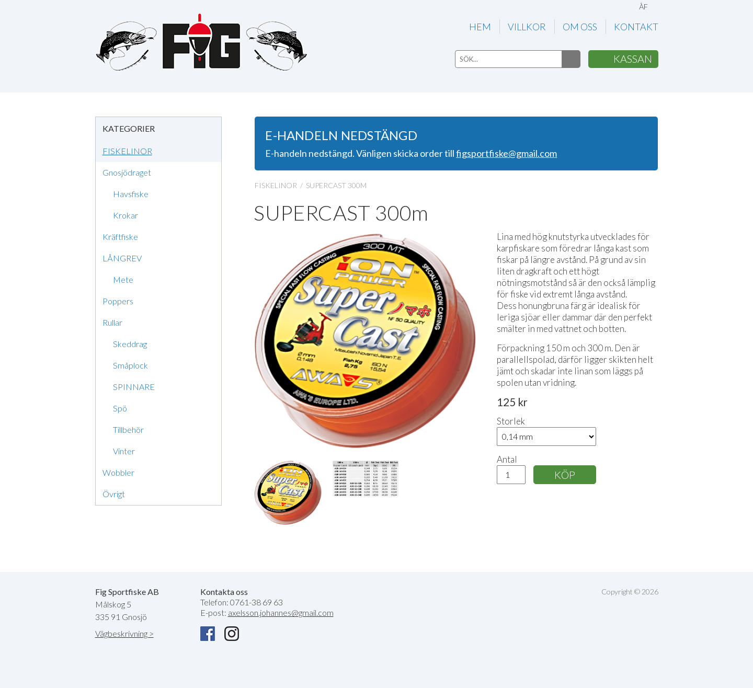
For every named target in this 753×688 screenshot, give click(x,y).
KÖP (564, 474)
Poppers (117, 301)
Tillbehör (128, 429)
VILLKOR (527, 26)
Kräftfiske (120, 237)
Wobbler (118, 472)
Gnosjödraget (126, 172)
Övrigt (113, 494)
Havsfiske (131, 194)
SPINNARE (134, 387)
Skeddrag (130, 344)
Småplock (130, 365)
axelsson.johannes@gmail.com (281, 612)
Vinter (124, 451)
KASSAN (632, 58)
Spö (120, 408)
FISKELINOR (127, 151)
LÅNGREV (122, 258)
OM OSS (580, 26)
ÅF (643, 6)
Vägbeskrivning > (124, 633)
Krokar (125, 215)
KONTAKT (636, 26)
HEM (480, 26)
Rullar (112, 322)
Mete (123, 279)
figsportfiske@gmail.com (506, 153)
